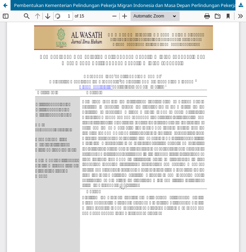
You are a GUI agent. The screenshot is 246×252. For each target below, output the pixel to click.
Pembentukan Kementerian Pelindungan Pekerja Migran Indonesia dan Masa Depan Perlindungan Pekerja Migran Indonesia (130, 5)
